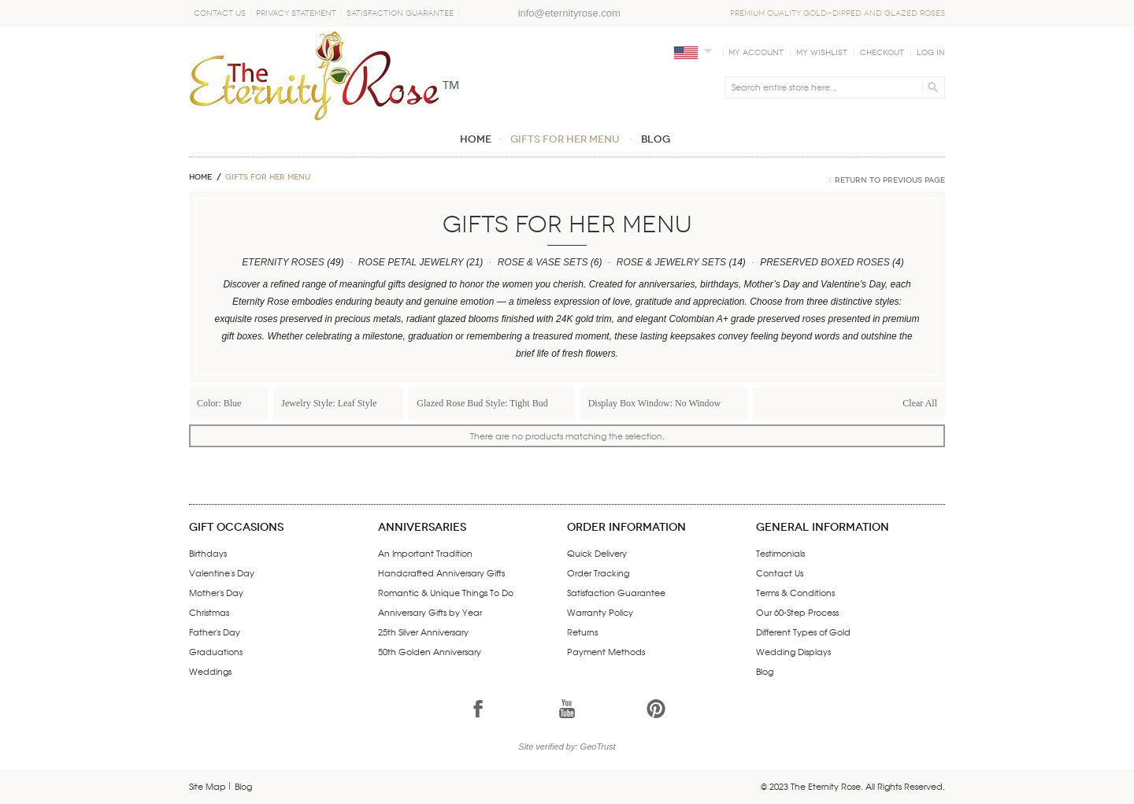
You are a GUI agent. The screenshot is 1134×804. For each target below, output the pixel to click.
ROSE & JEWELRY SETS (671, 262)
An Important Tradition (425, 552)
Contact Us (220, 13)
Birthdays (208, 552)
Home (200, 177)
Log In (931, 53)
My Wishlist (821, 53)
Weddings (210, 671)
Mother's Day (216, 592)
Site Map (207, 786)
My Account (756, 53)
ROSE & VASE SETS (543, 262)
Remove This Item (254, 402)
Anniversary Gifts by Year (430, 612)
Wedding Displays (793, 651)
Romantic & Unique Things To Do (445, 592)
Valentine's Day (221, 572)
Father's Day (214, 631)
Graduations (216, 651)
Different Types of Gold (803, 631)
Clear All (919, 403)
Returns (582, 631)
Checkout (882, 53)
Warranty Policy (600, 612)
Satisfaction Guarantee (400, 13)
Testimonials (780, 552)
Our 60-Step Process (797, 612)
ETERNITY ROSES (283, 262)
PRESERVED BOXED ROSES (825, 262)
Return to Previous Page (890, 180)
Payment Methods (606, 651)
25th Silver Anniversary (423, 631)
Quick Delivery (597, 552)
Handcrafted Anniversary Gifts (441, 572)
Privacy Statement (296, 13)
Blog (764, 671)
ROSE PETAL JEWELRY (411, 262)
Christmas (209, 612)
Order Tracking (598, 572)
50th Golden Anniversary (429, 651)
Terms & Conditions (795, 592)
